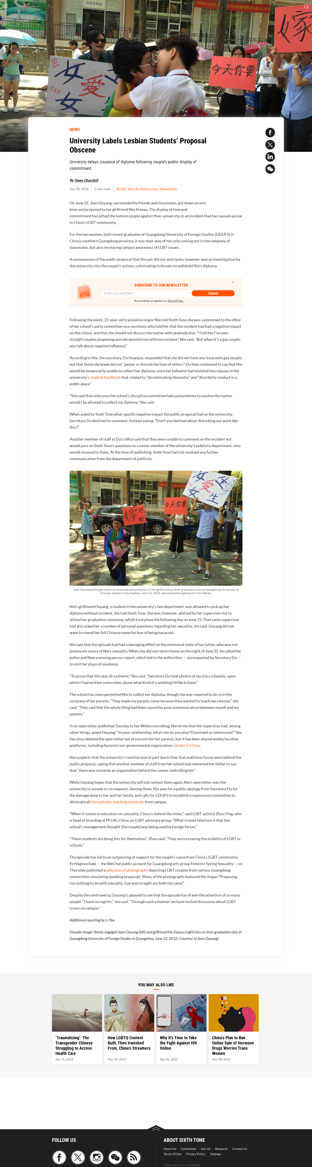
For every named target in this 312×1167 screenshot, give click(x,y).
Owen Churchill (86, 180)
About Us (170, 1149)
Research (221, 1149)
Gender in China (186, 745)
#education (168, 189)
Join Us (205, 1149)
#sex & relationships (143, 189)
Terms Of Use (172, 1154)
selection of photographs (127, 870)
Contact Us (239, 1149)
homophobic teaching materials (117, 802)
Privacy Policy (195, 1154)
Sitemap (215, 1154)
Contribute (188, 1149)
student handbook (105, 377)
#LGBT (121, 189)
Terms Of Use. (176, 300)
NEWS (75, 129)
